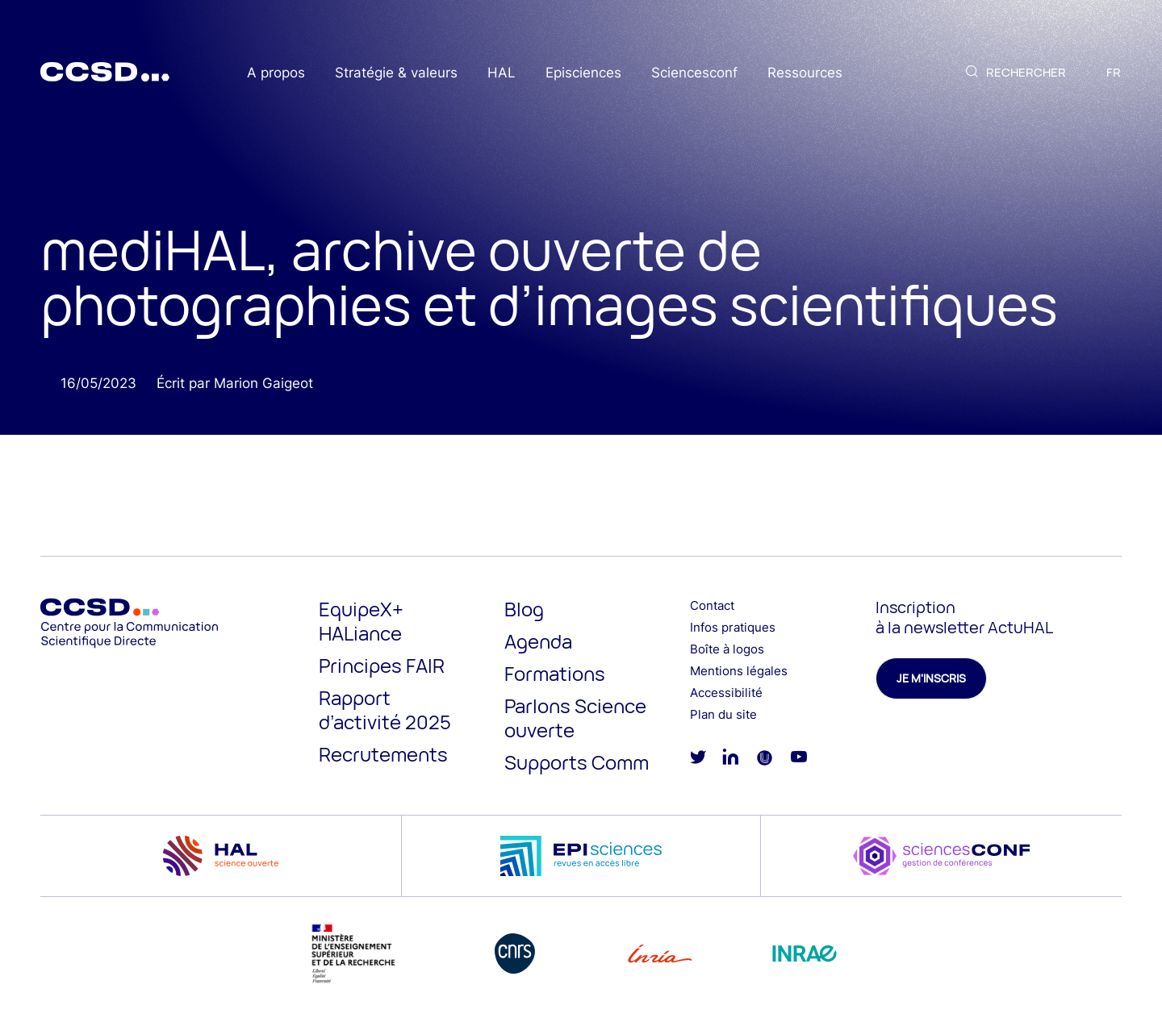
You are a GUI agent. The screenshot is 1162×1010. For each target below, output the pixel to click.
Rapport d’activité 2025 (385, 709)
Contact (712, 605)
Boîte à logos (727, 649)
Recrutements (383, 754)
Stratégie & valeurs (396, 73)
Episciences (583, 73)
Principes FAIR (382, 665)
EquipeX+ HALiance (361, 620)
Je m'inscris (931, 678)
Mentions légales (739, 670)
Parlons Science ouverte (575, 717)
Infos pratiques (732, 627)
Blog (524, 608)
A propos (276, 73)
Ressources (804, 73)
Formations (554, 673)
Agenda (538, 641)
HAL (501, 73)
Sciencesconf (694, 73)
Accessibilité (726, 692)
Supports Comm (576, 762)
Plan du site (723, 714)
